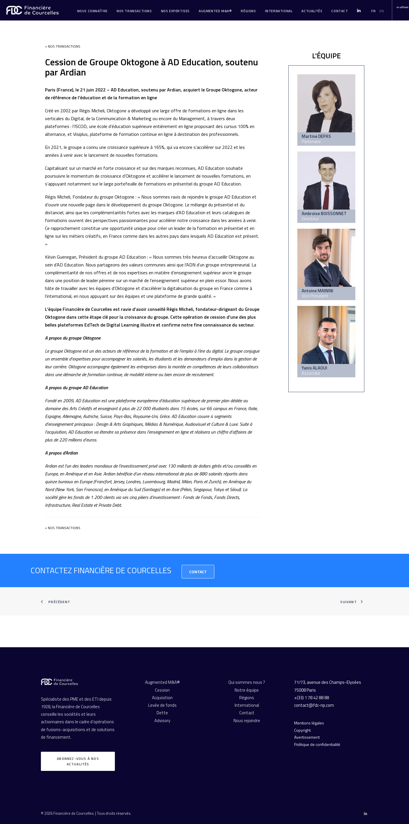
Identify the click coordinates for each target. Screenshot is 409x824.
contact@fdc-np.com (314, 705)
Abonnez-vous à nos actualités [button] (78, 761)
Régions (248, 11)
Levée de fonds (162, 705)
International (279, 11)
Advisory (162, 720)
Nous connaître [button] (92, 11)
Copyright (302, 730)
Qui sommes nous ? (246, 682)
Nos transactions (134, 11)
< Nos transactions (62, 46)
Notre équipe (247, 690)
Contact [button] (339, 11)
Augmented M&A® (215, 11)
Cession (162, 690)
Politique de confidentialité (317, 744)
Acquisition (162, 697)
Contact (198, 572)
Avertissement (307, 737)
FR (373, 11)
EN (381, 11)
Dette (162, 712)
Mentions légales (309, 723)
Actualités (311, 11)
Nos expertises (175, 11)
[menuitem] (92, 11)
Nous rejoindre (247, 720)
